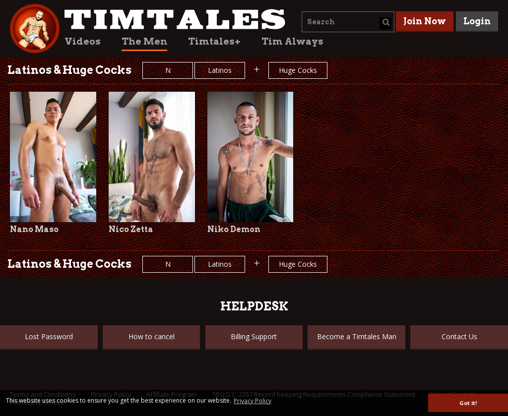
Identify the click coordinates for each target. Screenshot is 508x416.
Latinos (220, 70)
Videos (82, 41)
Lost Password (49, 336)
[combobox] (348, 21)
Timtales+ (214, 41)
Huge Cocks (298, 70)
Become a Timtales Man (356, 336)
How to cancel (151, 336)
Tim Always (292, 41)
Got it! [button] (468, 403)
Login (477, 21)
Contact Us (459, 336)
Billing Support (254, 336)
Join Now (424, 21)
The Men (144, 41)
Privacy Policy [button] (252, 401)
